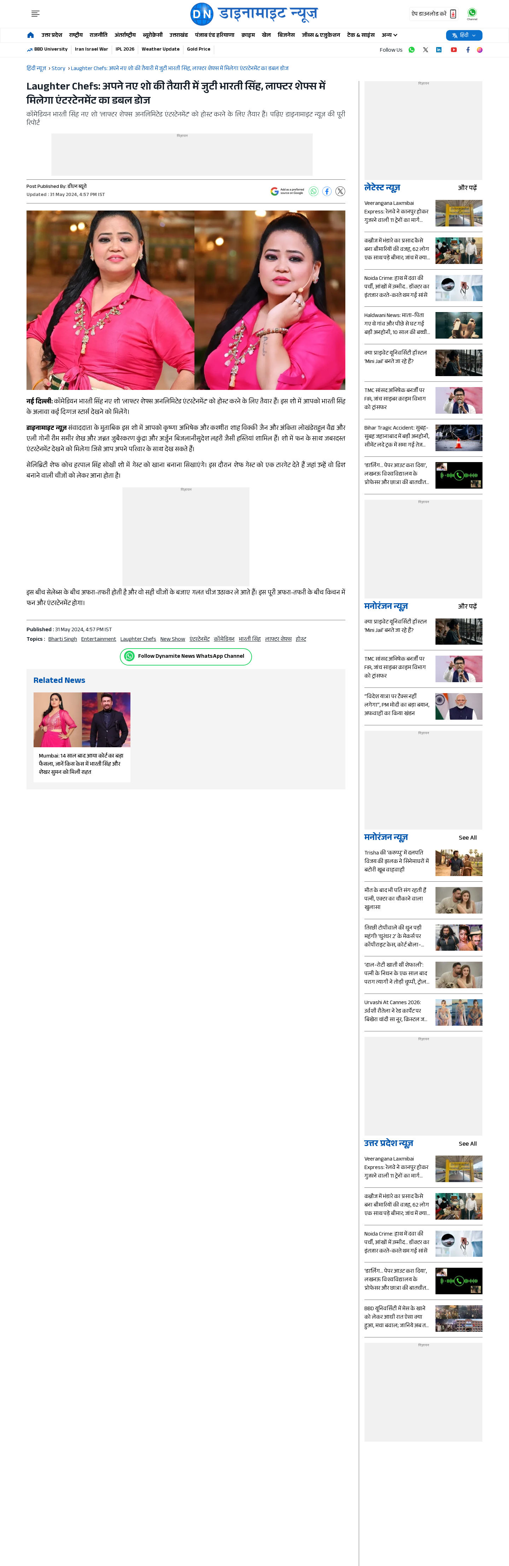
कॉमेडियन (224, 640)
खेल (266, 36)
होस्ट (301, 640)
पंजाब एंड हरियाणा (214, 36)
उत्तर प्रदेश (52, 36)
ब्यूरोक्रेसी (153, 36)
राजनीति (98, 36)
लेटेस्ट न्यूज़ (382, 189)
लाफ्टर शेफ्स (278, 640)
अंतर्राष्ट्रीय (125, 36)
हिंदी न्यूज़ (36, 69)
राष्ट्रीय (76, 36)
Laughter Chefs (138, 640)
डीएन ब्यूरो (77, 187)
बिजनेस (286, 36)
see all (470, 839)
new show (172, 640)
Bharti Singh (62, 640)
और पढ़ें (470, 189)
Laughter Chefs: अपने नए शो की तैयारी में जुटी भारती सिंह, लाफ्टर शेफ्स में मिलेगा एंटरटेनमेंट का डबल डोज (179, 69)
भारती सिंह (250, 640)
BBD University (51, 50)
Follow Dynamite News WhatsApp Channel (191, 657)
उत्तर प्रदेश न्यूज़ (388, 1144)
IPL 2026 (125, 50)
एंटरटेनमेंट (199, 640)
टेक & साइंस (361, 36)
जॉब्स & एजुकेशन (321, 36)
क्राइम (248, 36)
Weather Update (161, 50)
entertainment (98, 640)
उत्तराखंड (179, 36)
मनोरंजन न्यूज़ (386, 607)
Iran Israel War (91, 50)
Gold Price (198, 50)
